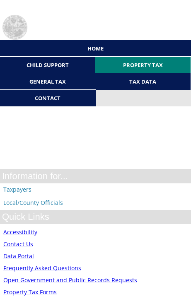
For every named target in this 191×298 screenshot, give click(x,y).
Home (95, 48)
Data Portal (18, 256)
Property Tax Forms (30, 292)
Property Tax (143, 65)
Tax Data (142, 81)
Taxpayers (17, 189)
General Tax (47, 81)
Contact (47, 98)
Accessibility (20, 232)
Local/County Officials (33, 203)
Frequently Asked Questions (42, 268)
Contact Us (18, 244)
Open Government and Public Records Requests (70, 280)
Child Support (48, 65)
